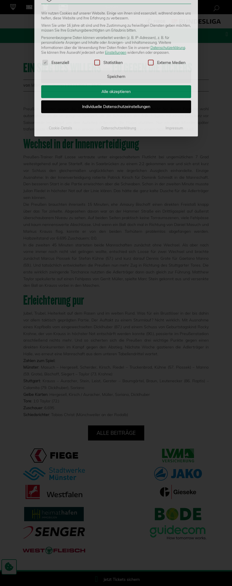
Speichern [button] (116, 33)
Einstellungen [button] (115, 9)
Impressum (174, 84)
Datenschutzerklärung (168, 4)
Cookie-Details (60, 84)
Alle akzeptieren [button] (116, 48)
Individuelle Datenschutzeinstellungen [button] (116, 63)
